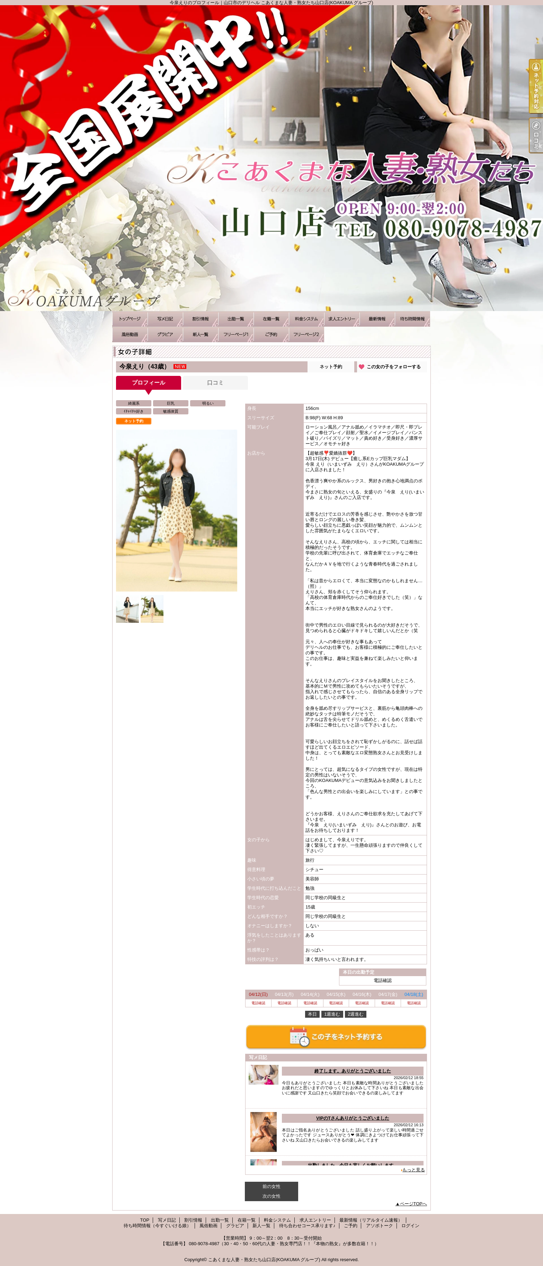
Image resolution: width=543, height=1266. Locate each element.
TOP (130, 319)
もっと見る (413, 1169)
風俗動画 (130, 334)
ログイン (410, 1225)
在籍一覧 (271, 319)
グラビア (165, 334)
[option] (176, 511)
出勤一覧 (235, 319)
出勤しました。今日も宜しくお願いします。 (353, 1165)
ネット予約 (331, 366)
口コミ (215, 383)
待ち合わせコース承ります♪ (235, 334)
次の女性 (271, 1196)
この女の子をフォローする (394, 366)
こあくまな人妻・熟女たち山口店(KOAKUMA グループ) (264, 1259)
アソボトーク (306, 334)
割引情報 (200, 319)
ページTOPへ (413, 1203)
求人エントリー (341, 319)
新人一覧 (200, 334)
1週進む (332, 1014)
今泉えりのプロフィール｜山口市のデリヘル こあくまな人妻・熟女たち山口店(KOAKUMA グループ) (271, 158)
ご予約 (271, 334)
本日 (312, 1014)
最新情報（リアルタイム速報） (377, 319)
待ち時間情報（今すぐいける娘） (412, 319)
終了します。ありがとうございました (352, 1071)
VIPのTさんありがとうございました (352, 1118)
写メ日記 (165, 319)
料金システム (306, 319)
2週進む (356, 1014)
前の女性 (271, 1186)
